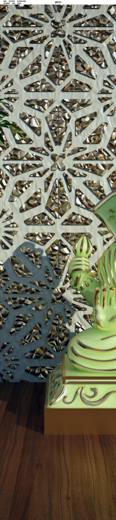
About (13, 3)
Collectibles (12, 1)
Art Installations (21, 1)
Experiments (6, 3)
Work (4, 1)
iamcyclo (58, 2)
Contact (19, 3)
